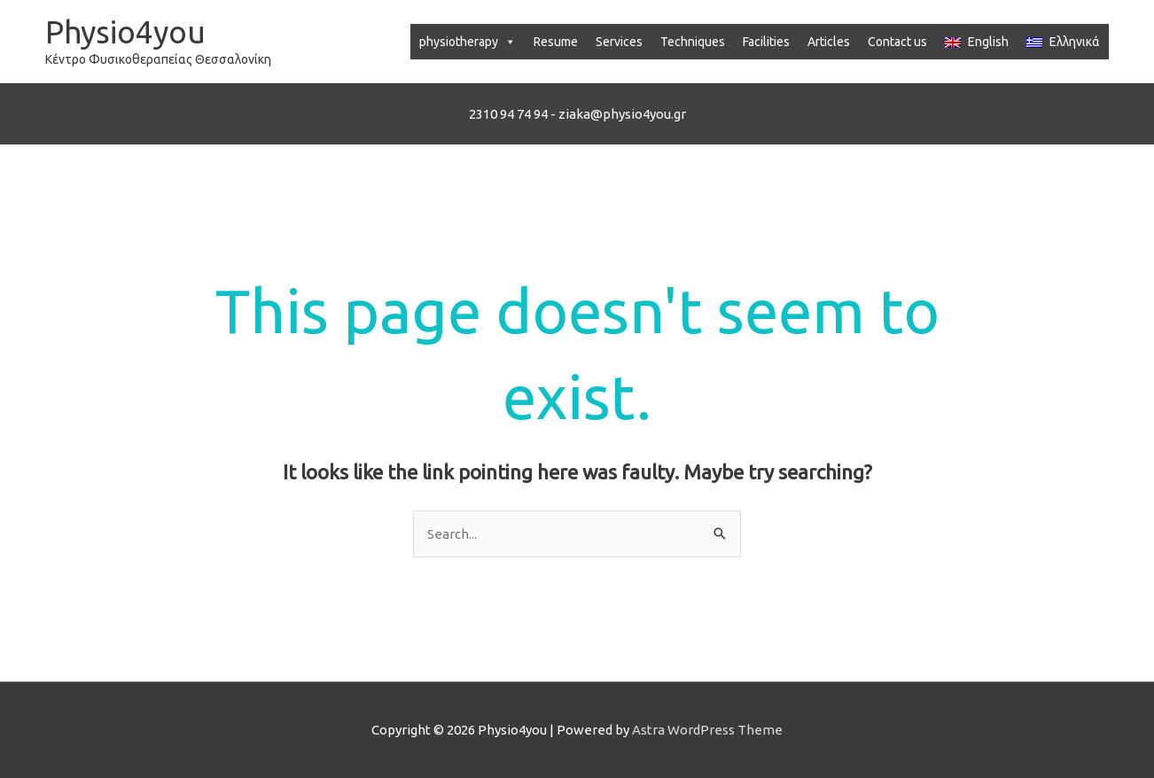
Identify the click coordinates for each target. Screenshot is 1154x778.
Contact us (897, 42)
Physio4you (125, 32)
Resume (556, 42)
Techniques (692, 42)
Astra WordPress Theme (707, 729)
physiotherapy (467, 41)
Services (619, 42)
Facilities (766, 42)
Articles (828, 42)
